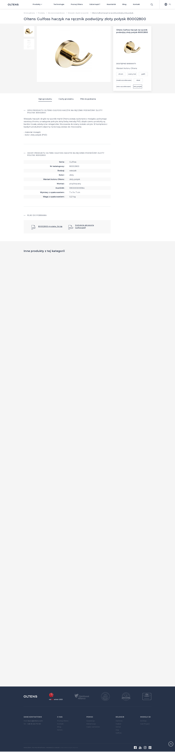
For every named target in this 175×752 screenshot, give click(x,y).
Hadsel (118, 724)
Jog (117, 730)
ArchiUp (143, 721)
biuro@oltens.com (35, 721)
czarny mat (132, 74)
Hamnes (119, 721)
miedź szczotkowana (123, 80)
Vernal (118, 727)
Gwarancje (90, 721)
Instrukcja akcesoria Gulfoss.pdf (81, 227)
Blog (124, 4)
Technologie (58, 4)
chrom (120, 74)
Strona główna (29, 13)
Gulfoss (119, 733)
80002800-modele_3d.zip (46, 227)
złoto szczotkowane (123, 86)
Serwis (59, 730)
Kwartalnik (111, 4)
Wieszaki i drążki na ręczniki (78, 13)
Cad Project (145, 724)
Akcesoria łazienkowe (56, 13)
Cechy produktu (66, 99)
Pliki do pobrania (88, 99)
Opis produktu (45, 99)
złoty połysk (137, 86)
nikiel (138, 80)
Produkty (39, 4)
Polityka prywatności (38, 747)
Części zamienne (93, 727)
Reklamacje (91, 724)
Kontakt (136, 4)
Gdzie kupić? (94, 4)
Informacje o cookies (52, 747)
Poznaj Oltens (77, 4)
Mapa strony (27, 747)
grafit (143, 74)
